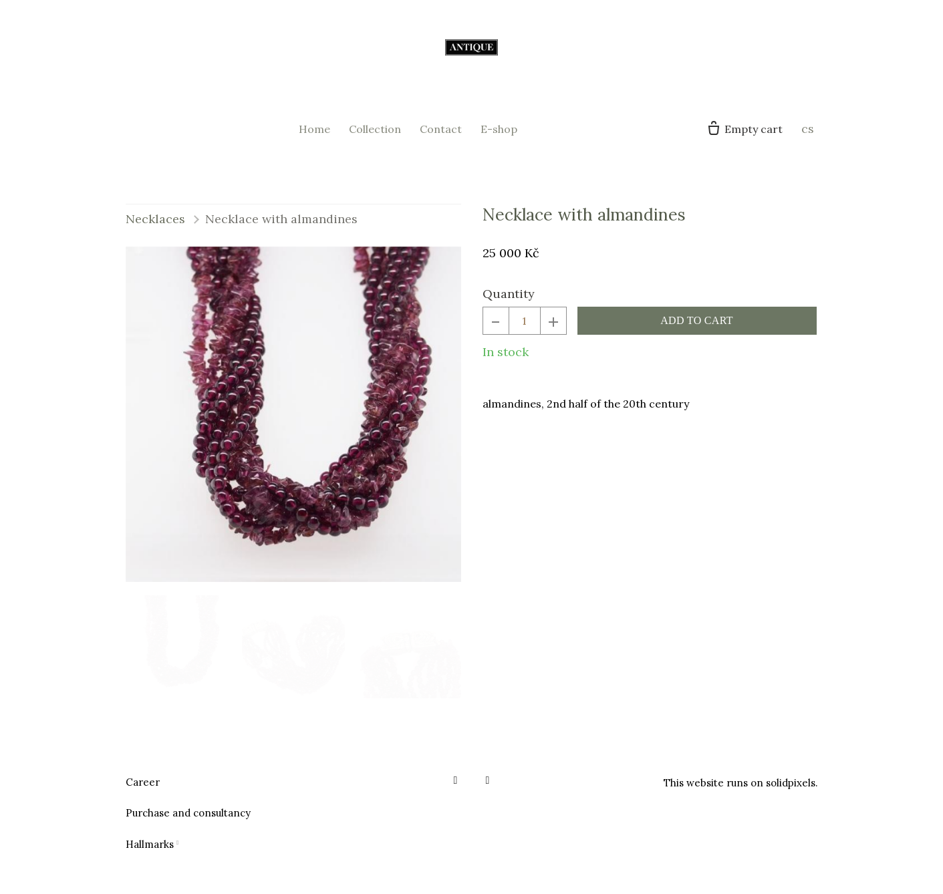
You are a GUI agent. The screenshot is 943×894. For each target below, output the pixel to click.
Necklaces (155, 226)
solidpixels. (792, 782)
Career (143, 782)
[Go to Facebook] (455, 780)
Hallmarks (150, 844)
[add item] (553, 329)
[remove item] (496, 329)
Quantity (509, 301)
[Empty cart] (744, 133)
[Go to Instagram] (488, 780)
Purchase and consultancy (188, 812)
